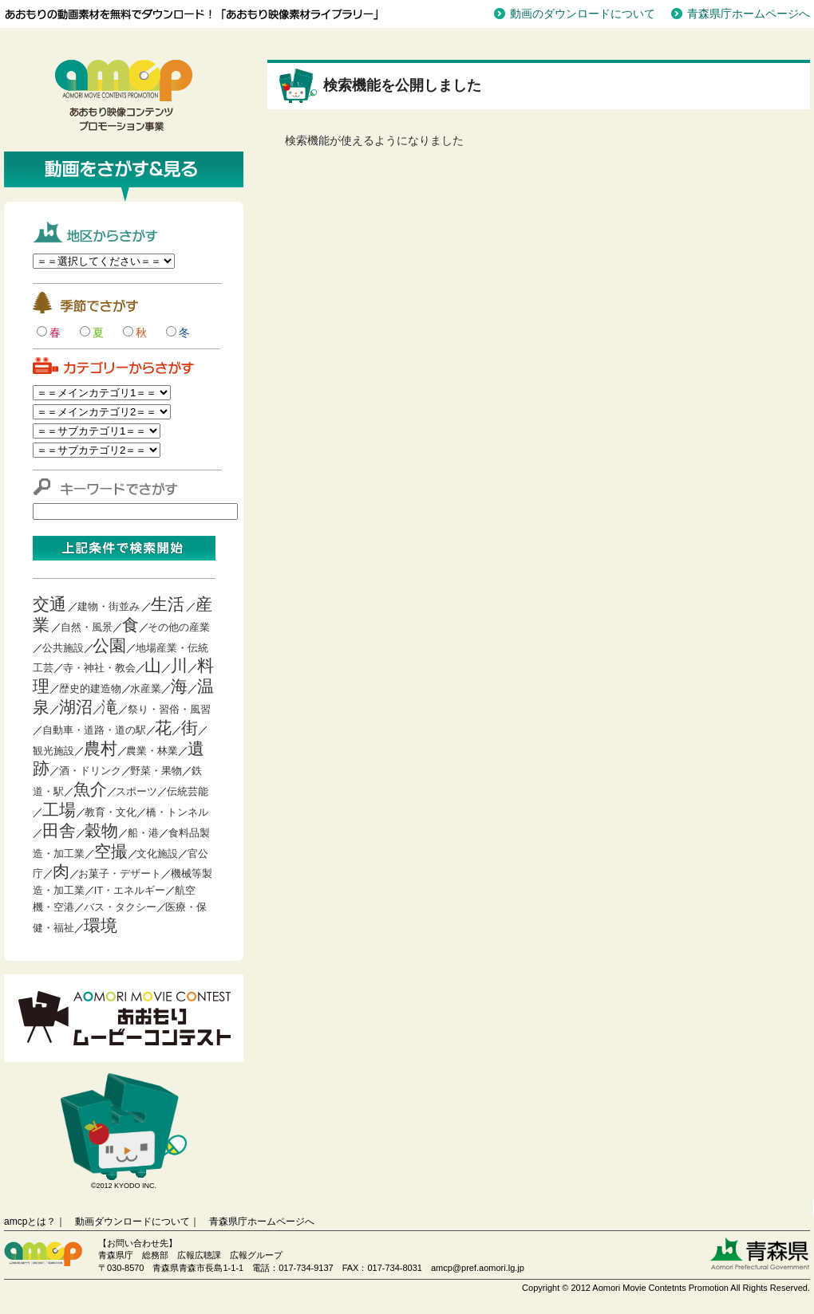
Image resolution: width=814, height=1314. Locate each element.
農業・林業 (152, 751)
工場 (59, 810)
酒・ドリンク (90, 771)
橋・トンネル (177, 812)
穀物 (101, 830)
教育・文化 (110, 812)
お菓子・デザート (119, 873)
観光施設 (53, 751)
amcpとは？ (30, 1221)
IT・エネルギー (130, 890)
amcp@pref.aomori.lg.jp (477, 1268)
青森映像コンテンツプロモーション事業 (123, 96)
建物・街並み (108, 606)
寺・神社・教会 (99, 668)
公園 (109, 645)
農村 (100, 748)
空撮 (111, 851)
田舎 (59, 830)
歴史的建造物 (90, 688)
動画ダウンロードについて (132, 1221)
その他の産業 (179, 627)
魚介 (90, 789)
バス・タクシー (120, 907)
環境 (100, 925)
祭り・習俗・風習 (169, 709)
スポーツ (136, 791)
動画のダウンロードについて (582, 13)
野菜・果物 (156, 771)
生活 (167, 604)
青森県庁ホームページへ (748, 13)
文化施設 (157, 854)
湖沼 (76, 707)
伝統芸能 (187, 791)
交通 (49, 604)
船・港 (143, 833)
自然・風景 (87, 627)
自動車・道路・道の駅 (94, 730)
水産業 (145, 688)
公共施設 (63, 648)
